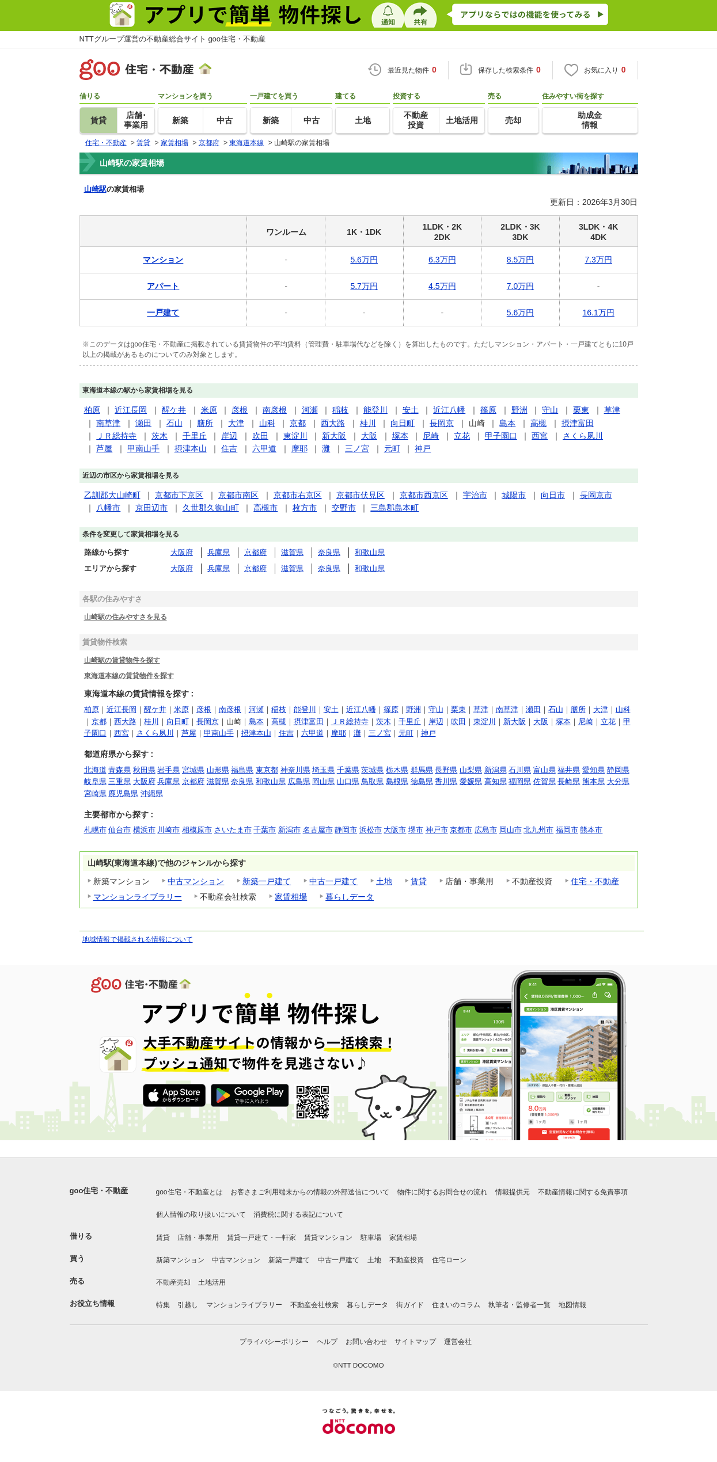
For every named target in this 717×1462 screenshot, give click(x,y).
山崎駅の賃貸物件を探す (122, 660)
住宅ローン (449, 1260)
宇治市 (475, 495)
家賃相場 (291, 896)
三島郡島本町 (394, 507)
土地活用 (212, 1282)
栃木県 (397, 770)
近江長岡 (131, 409)
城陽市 (514, 495)
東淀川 (295, 435)
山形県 (218, 770)
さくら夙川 (583, 435)
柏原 (92, 409)
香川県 (446, 781)
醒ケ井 (174, 409)
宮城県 (193, 770)
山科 (267, 423)
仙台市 (119, 829)
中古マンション (196, 881)
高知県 (495, 781)
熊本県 (593, 781)
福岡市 (567, 829)
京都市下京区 (179, 495)
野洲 (519, 409)
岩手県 (168, 770)
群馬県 (422, 770)
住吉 (229, 448)
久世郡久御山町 (211, 507)
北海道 (95, 770)
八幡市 (108, 507)
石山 (174, 423)
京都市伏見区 (360, 495)
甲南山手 (143, 448)
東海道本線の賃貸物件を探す (129, 675)
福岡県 (520, 781)
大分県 (618, 781)
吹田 (260, 435)
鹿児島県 (123, 793)
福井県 (568, 770)
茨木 (159, 435)
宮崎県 (95, 793)
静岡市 (346, 829)
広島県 (299, 781)
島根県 (397, 781)
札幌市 (95, 829)
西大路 (333, 423)
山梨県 (471, 770)
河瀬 (310, 409)
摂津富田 (578, 423)
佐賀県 (544, 781)
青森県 (119, 770)
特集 (163, 1305)
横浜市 (144, 829)
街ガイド (410, 1305)
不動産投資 (406, 1260)
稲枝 (340, 409)
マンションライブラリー (137, 896)
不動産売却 (173, 1282)
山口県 (348, 781)
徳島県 (422, 781)
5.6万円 (363, 259)
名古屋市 (318, 829)
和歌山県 (370, 552)
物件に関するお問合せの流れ (442, 1192)
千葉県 (348, 770)
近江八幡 (449, 409)
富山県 (544, 770)
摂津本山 (190, 448)
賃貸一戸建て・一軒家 (261, 1237)
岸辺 (229, 435)
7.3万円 (598, 259)
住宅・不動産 (595, 881)
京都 (298, 423)
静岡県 (618, 770)
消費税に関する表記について (298, 1214)
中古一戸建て (333, 881)
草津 (612, 409)
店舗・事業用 (198, 1237)
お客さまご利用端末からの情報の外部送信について (309, 1192)
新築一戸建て (266, 881)
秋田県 (144, 770)
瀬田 (143, 423)
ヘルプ (327, 1342)
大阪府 (181, 552)
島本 (507, 423)
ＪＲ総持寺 (116, 435)
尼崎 (431, 435)
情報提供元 (512, 1192)
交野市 (344, 507)
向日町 (402, 423)
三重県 (119, 781)
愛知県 (593, 770)
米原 (209, 409)
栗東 (581, 409)
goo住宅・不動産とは (189, 1192)
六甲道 (264, 448)
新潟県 (495, 770)
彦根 (240, 409)
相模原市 (197, 829)
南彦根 (275, 409)
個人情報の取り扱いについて (201, 1214)
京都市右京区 (298, 495)
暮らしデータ (349, 896)
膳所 (205, 423)
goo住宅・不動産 (99, 1190)
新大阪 (334, 435)
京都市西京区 (424, 495)
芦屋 (104, 448)
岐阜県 (95, 781)
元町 (392, 448)
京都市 (461, 829)
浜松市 (370, 829)
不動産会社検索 (314, 1305)
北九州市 (538, 829)
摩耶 (299, 448)
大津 (236, 423)
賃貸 (419, 881)
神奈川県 (295, 770)
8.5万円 (520, 259)
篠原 (488, 409)
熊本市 (591, 829)
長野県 (446, 770)
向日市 (553, 495)
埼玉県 (323, 770)
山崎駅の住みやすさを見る (125, 616)
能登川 (375, 409)
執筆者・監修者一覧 (519, 1305)
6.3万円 (442, 259)
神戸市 (437, 829)
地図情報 (572, 1305)
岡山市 (510, 829)
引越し (187, 1305)
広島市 (486, 829)
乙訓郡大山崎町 (112, 495)
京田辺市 (151, 507)
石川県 (520, 770)
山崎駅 (95, 189)
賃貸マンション (328, 1237)
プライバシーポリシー (274, 1342)
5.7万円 (363, 286)
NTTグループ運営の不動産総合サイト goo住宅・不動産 (172, 39)
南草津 (108, 423)
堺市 (415, 829)
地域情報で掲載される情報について (137, 939)
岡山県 (323, 781)
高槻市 (265, 507)
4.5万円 (442, 286)
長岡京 (442, 423)
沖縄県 (152, 793)
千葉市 (264, 829)
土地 (384, 881)
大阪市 (395, 829)
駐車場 (371, 1237)
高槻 (538, 423)
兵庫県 (218, 552)
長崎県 (568, 781)
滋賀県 (292, 552)
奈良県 (329, 552)
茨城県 (372, 770)
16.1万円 (598, 312)
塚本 (400, 435)
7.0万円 (520, 286)
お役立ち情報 (92, 1303)
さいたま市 (233, 829)
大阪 (369, 435)
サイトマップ (415, 1342)
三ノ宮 (357, 448)
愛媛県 (471, 781)
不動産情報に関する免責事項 (583, 1192)
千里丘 (195, 435)
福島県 (242, 770)
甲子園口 (501, 435)
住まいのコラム (456, 1305)
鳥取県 (372, 781)
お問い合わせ (366, 1342)
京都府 (255, 552)
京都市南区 (238, 495)
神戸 (423, 448)
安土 (411, 409)
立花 (462, 435)
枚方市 (305, 507)
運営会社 (458, 1342)
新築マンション (180, 1260)
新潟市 (289, 829)
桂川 (368, 423)
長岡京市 (596, 495)
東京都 (267, 770)
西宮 (540, 435)
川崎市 (168, 829)
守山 (550, 409)
